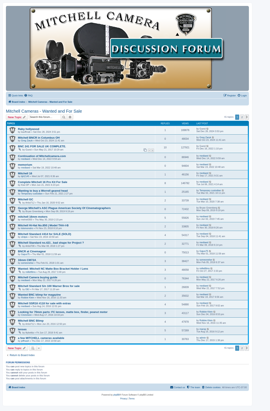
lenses (22, 329)
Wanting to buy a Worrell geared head (43, 190)
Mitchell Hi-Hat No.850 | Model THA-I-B (43, 225)
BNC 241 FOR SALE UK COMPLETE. (42, 146)
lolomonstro (27, 228)
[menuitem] (28, 95)
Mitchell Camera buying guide (37, 277)
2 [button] (242, 117)
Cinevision (26, 315)
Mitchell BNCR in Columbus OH (39, 137)
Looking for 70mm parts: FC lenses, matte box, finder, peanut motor (63, 312)
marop (203, 329)
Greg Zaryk (27, 140)
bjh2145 (25, 176)
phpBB (116, 395)
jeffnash (25, 341)
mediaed (25, 159)
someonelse (27, 263)
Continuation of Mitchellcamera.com (42, 156)
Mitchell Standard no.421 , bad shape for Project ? (51, 242)
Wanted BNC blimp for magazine (39, 294)
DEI (27, 289)
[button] (247, 117)
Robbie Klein (27, 297)
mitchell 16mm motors (32, 216)
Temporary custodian (32, 193)
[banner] (127, 48)
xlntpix (24, 237)
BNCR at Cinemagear (32, 251)
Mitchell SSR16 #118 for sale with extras (44, 303)
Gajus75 (25, 254)
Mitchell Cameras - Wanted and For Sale (44, 111)
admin (203, 337)
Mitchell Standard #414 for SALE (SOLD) (44, 234)
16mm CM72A (27, 260)
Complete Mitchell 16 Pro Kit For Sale (42, 182)
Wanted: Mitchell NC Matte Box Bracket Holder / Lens (53, 268)
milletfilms (31, 272)
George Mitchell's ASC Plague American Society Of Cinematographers (64, 208)
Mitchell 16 (25, 173)
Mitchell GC (25, 199)
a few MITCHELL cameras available (41, 338)
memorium (25, 164)
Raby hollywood (28, 129)
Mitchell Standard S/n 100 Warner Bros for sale (49, 286)
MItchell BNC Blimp (31, 320)
